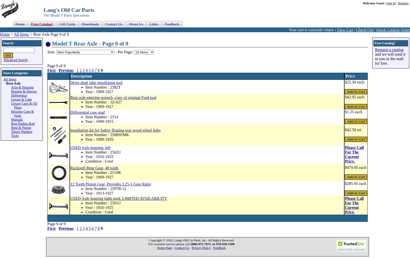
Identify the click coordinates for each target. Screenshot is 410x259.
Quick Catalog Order (393, 30)
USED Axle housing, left (90, 147)
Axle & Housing (22, 87)
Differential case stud (87, 112)
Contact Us (182, 248)
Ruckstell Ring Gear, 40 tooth (94, 168)
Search (8, 43)
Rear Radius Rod (23, 124)
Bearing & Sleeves (24, 91)
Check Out (364, 30)
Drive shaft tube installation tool (96, 83)
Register (403, 3)
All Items (21, 34)
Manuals (17, 120)
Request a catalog (389, 50)
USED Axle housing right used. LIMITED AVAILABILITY (118, 198)
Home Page (164, 248)
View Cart (345, 30)
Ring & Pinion (21, 128)
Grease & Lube (21, 99)
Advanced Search (16, 60)
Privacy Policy (201, 248)
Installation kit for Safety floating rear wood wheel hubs (115, 130)
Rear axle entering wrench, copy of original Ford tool (113, 97)
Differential (19, 95)
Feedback (219, 248)
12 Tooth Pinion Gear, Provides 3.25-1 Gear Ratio (110, 184)
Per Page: (126, 52)
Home (5, 34)
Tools (15, 136)
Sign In (391, 3)
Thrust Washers (21, 132)
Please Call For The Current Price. (354, 154)
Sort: (51, 52)
